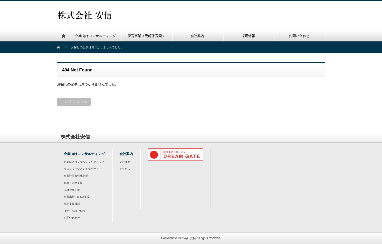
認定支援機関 (72, 203)
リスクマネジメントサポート (81, 168)
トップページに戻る (74, 102)
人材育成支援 (72, 189)
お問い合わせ (72, 217)
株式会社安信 (187, 238)
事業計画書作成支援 (76, 175)
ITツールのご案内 (74, 210)
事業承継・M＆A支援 (76, 196)
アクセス (124, 168)
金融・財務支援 (73, 182)
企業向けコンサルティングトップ (84, 161)
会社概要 (124, 161)
